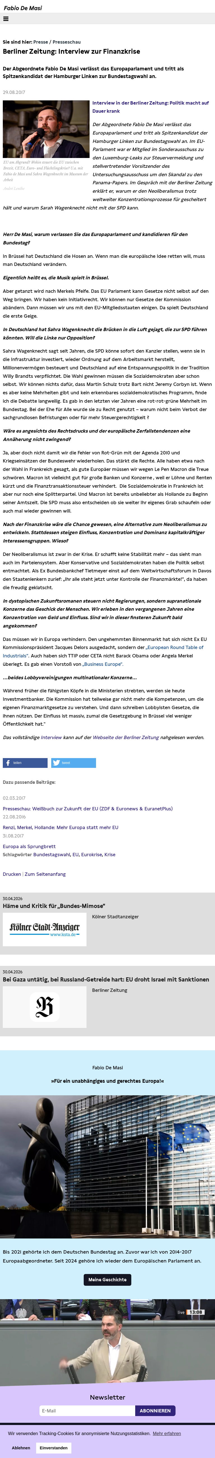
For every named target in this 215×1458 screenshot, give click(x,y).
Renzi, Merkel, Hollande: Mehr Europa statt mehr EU (60, 827)
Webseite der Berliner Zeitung (125, 737)
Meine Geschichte (107, 1279)
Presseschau (67, 42)
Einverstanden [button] (53, 1448)
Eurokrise (91, 854)
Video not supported (107, 1359)
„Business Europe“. (102, 664)
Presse (40, 42)
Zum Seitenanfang (45, 874)
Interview (51, 737)
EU (76, 854)
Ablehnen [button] (21, 1448)
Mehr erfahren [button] (167, 1433)
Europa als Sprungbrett (29, 846)
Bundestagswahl (51, 854)
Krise (109, 854)
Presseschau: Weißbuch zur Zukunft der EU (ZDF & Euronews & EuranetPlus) (88, 808)
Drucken (12, 874)
